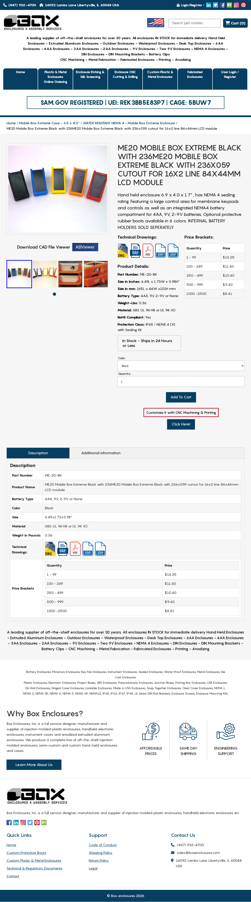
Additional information (96, 453)
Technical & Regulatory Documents (34, 868)
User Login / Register (230, 74)
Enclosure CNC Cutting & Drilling (125, 74)
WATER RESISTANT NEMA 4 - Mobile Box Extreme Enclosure (129, 123)
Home (20, 72)
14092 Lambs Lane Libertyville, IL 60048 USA (206, 863)
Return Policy (99, 860)
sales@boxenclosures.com (195, 853)
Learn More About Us (34, 765)
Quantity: (124, 374)
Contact (12, 876)
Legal (93, 868)
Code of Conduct (103, 845)
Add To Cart (181, 397)
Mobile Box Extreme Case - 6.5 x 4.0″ (49, 123)
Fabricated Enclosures (195, 74)
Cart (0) (235, 23)
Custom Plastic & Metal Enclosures (160, 74)
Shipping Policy (101, 853)
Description (36, 453)
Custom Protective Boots (26, 853)
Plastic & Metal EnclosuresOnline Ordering (55, 77)
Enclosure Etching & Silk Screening (90, 74)
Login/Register (189, 5)
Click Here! (181, 424)
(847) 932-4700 (19, 5)
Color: (122, 358)
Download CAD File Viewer (57, 247)
